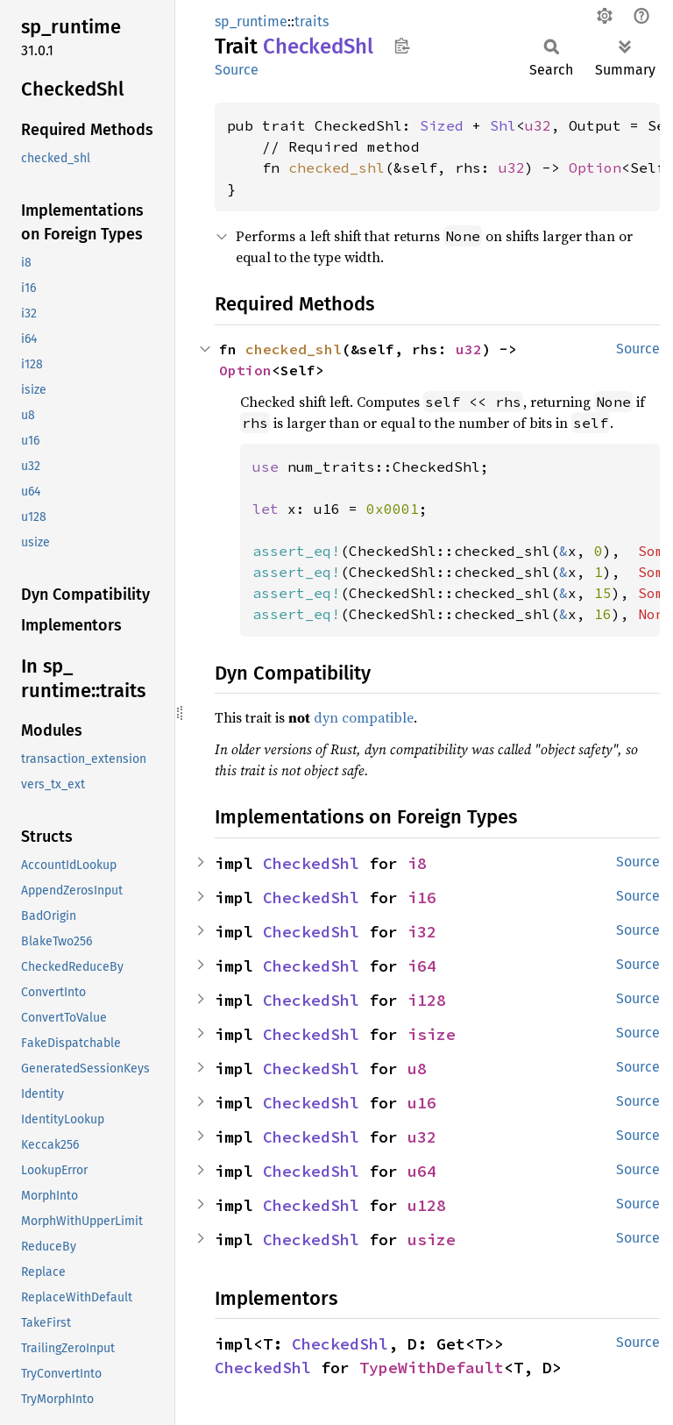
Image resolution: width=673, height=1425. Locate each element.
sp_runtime (251, 21)
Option (595, 167)
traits (311, 21)
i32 (421, 932)
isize (431, 1034)
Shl (503, 125)
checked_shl (336, 167)
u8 (417, 1068)
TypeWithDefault (431, 1367)
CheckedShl (311, 863)
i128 (426, 1000)
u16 (421, 1103)
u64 (421, 1171)
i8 (417, 863)
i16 (421, 897)
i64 (421, 966)
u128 (426, 1205)
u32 (538, 125)
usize (431, 1239)
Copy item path (401, 46)
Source (237, 69)
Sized (442, 125)
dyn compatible (364, 717)
